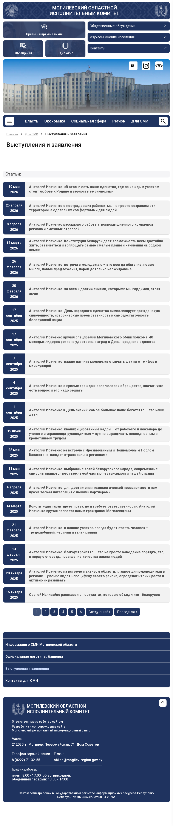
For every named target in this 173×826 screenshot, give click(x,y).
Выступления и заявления (27, 669)
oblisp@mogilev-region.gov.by (78, 760)
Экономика (54, 121)
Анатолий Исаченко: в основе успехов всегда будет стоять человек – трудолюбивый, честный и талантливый (88, 530)
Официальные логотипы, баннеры (34, 657)
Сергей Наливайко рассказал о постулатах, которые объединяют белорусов (94, 595)
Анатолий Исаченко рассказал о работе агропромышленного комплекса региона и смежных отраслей (91, 226)
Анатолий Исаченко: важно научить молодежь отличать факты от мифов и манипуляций (93, 363)
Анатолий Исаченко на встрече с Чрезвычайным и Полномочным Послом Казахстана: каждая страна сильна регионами (91, 452)
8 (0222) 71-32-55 (26, 760)
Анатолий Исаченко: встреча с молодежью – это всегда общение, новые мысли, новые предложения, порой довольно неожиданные (91, 267)
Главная (12, 134)
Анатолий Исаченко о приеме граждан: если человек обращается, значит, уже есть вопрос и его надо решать (96, 388)
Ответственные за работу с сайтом (37, 721)
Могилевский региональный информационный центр (51, 730)
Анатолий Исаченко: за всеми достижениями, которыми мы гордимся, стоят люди (95, 291)
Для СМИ (139, 121)
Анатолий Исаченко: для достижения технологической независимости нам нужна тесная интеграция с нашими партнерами (93, 490)
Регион (118, 121)
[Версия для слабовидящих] (159, 65)
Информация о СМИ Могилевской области (41, 644)
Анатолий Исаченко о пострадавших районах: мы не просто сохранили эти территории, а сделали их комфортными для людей (92, 208)
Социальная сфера (88, 121)
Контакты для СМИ (21, 681)
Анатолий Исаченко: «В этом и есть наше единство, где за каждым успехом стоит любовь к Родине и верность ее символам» (94, 189)
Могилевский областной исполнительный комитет (84, 10)
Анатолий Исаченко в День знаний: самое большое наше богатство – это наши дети (96, 412)
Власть (31, 121)
